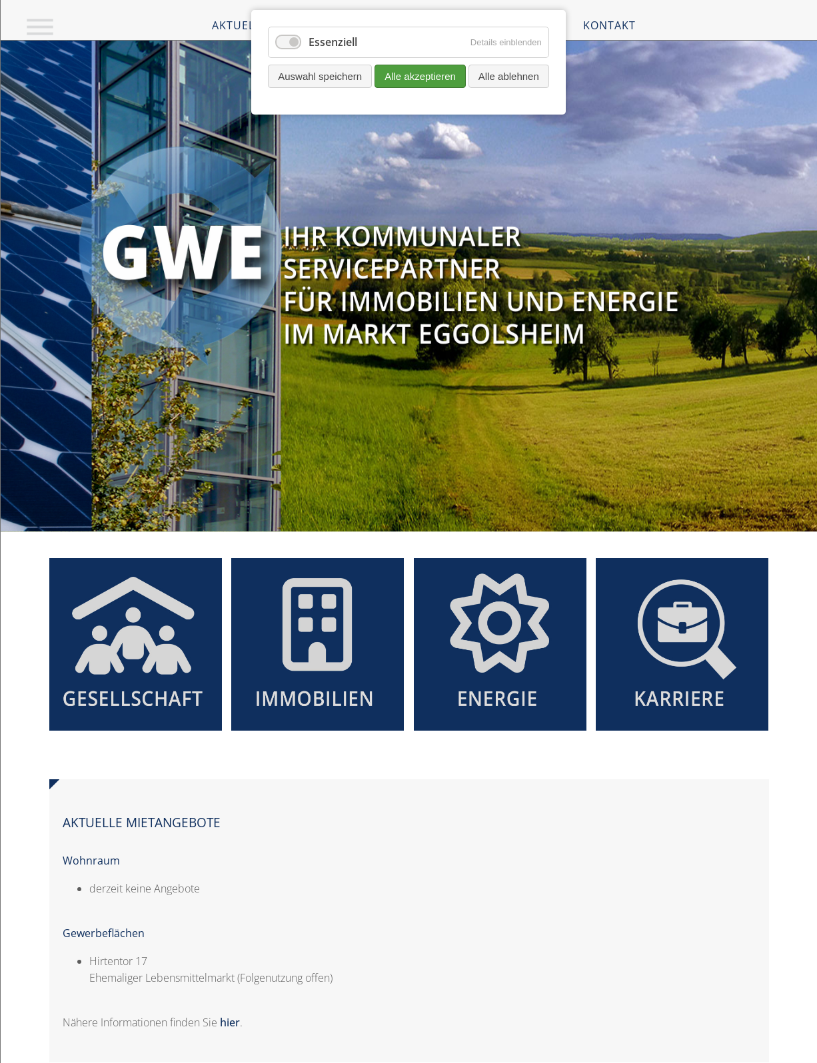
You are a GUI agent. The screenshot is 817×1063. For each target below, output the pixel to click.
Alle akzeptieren (420, 76)
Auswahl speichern (320, 76)
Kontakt (609, 25)
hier (230, 1022)
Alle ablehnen (508, 76)
